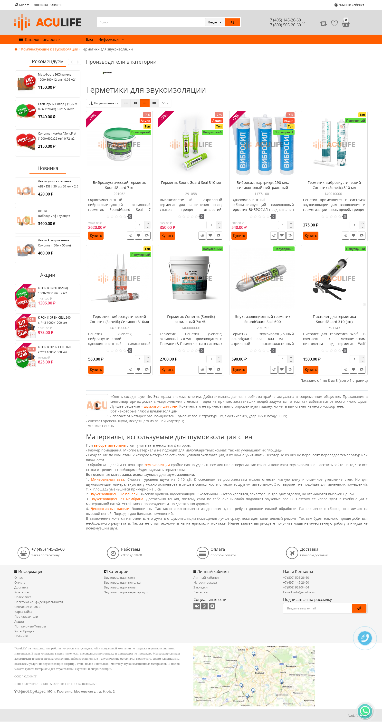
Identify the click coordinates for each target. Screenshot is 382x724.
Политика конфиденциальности (38, 604)
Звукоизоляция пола (119, 589)
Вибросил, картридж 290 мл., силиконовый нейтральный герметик (263, 188)
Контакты (21, 594)
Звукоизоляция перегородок (126, 594)
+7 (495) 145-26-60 (284, 20)
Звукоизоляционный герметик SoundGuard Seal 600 (262, 321)
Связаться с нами (27, 609)
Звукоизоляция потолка (122, 585)
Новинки (21, 638)
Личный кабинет (206, 580)
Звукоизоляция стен (119, 580)
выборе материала (110, 447)
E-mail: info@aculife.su (299, 594)
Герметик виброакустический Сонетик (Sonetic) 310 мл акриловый (334, 188)
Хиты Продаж (24, 633)
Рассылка (200, 594)
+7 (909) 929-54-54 (296, 589)
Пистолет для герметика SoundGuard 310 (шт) (334, 321)
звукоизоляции (157, 467)
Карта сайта (23, 614)
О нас (18, 580)
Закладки (200, 589)
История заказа (205, 585)
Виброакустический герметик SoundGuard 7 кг (119, 186)
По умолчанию (103, 103)
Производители (26, 619)
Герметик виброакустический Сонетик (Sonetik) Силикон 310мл (119, 321)
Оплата (55, 4)
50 (165, 103)
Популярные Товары (30, 628)
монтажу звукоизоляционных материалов (139, 666)
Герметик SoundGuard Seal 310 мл (191, 183)
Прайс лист (22, 599)
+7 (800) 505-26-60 (296, 580)
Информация (111, 39)
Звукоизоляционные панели (114, 496)
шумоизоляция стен (160, 408)
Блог (90, 39)
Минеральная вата (107, 481)
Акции (19, 624)
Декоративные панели (110, 511)
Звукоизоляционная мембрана (117, 501)
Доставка (41, 4)
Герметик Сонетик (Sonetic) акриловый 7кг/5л (191, 321)
